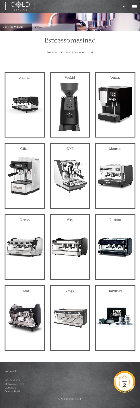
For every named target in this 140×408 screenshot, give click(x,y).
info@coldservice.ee (14, 384)
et (124, 6)
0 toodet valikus (13, 27)
